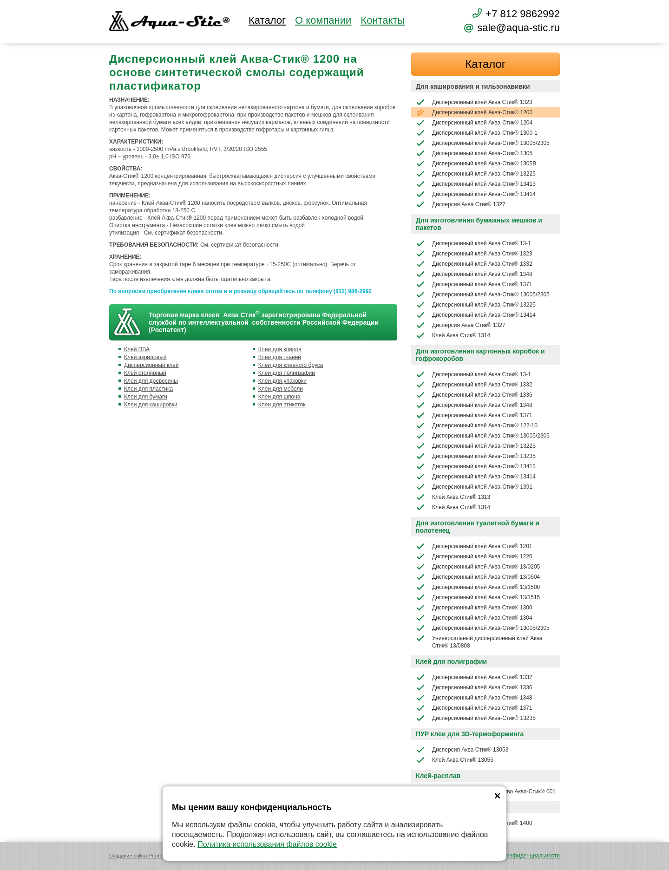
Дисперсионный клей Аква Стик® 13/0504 (478, 577)
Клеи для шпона (279, 396)
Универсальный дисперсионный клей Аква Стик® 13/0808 (479, 641)
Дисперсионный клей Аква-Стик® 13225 (476, 173)
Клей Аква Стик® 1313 (453, 497)
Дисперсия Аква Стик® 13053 (462, 749)
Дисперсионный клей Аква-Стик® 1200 (474, 112)
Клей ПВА (137, 349)
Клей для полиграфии (451, 661)
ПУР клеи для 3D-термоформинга (470, 734)
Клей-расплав (438, 775)
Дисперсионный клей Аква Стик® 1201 (474, 546)
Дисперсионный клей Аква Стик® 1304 (474, 617)
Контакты (383, 20)
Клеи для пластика (148, 389)
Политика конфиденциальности (519, 855)
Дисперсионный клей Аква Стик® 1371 (474, 284)
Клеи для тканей (279, 357)
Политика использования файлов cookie (267, 844)
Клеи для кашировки (150, 404)
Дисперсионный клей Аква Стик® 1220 (474, 556)
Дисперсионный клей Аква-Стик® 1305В (476, 163)
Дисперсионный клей (151, 365)
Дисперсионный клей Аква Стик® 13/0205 (478, 566)
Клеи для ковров (280, 349)
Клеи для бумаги (145, 396)
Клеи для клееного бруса (290, 365)
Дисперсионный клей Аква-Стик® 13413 (476, 184)
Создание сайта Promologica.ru (146, 855)
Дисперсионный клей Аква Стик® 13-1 (473, 243)
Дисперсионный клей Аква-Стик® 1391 (474, 486)
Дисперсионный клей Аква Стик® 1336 (474, 394)
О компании (323, 20)
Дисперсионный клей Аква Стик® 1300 (474, 607)
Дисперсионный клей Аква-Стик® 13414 (476, 194)
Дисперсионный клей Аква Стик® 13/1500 (478, 587)
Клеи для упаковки (282, 381)
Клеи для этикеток (282, 404)
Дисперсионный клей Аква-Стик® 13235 (476, 456)
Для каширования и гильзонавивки (473, 86)
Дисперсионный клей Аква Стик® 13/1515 (478, 597)
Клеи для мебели (280, 389)
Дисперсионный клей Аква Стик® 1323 (474, 102)
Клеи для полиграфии (286, 373)
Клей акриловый (145, 357)
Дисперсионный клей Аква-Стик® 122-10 (477, 425)
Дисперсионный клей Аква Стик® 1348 (474, 274)
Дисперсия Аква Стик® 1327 (460, 204)
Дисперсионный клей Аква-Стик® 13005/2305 (483, 143)
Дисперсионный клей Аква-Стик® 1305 (474, 153)
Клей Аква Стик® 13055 (454, 760)
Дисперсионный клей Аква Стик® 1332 (474, 263)
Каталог (267, 20)
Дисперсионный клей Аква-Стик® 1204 (474, 122)
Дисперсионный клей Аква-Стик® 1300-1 (477, 132)
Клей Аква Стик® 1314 (453, 335)
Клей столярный (145, 373)
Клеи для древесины (151, 381)
